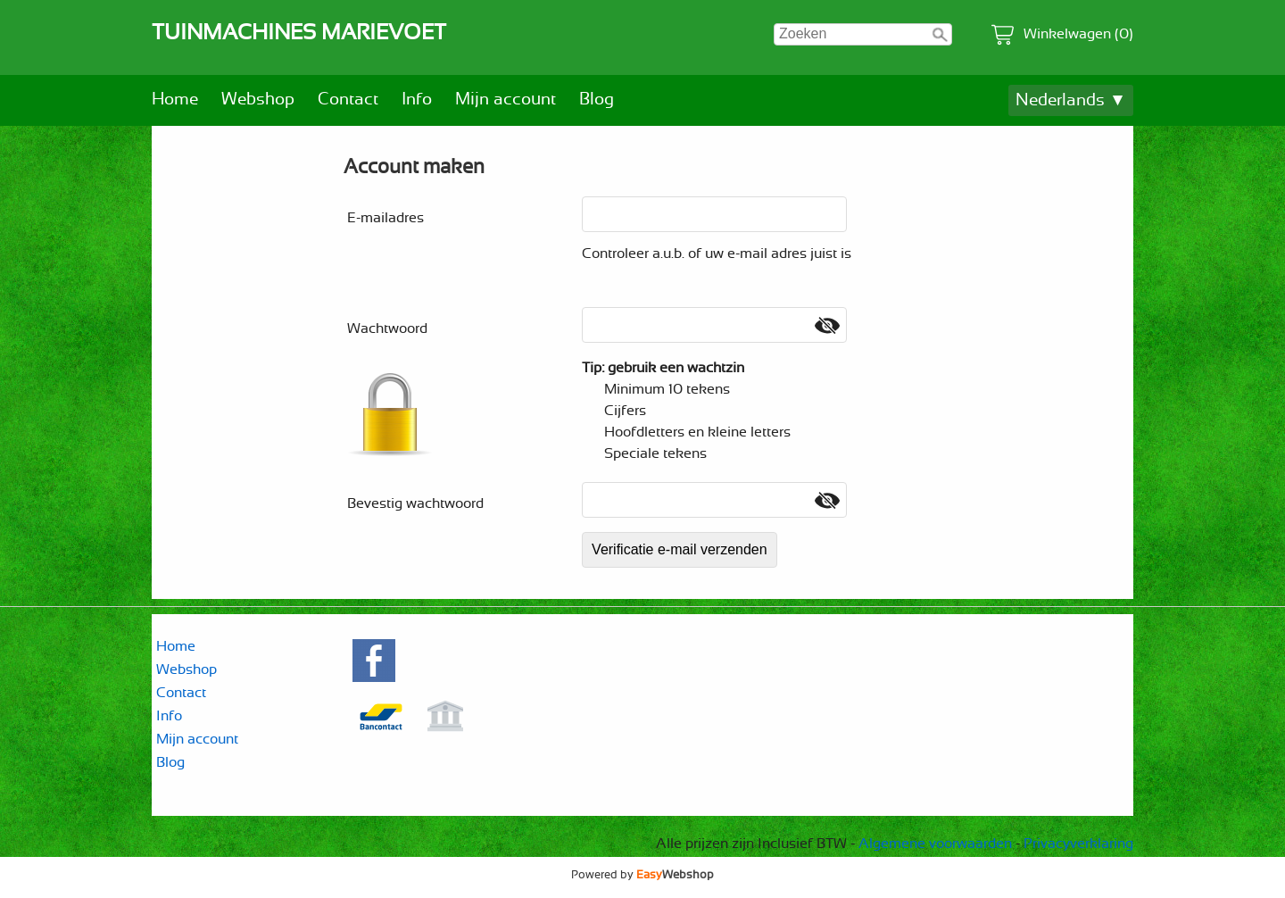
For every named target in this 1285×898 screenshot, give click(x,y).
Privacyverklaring (1078, 843)
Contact (348, 99)
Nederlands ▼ (1071, 100)
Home (175, 99)
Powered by (642, 875)
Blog (596, 99)
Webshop (257, 99)
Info (417, 99)
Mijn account (505, 99)
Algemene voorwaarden (935, 843)
